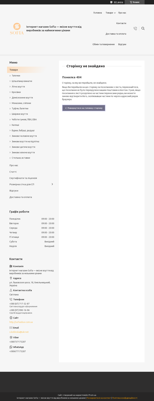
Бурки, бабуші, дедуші (23, 130)
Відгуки (122, 44)
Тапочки (16, 75)
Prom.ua (92, 395)
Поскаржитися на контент (99, 398)
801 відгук (118, 2)
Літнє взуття (18, 86)
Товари (109, 12)
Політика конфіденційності (124, 398)
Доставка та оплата (116, 34)
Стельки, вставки (21, 158)
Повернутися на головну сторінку (85, 108)
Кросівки (16, 92)
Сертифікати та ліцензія (23, 178)
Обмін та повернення (104, 44)
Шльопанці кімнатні (22, 81)
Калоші (15, 125)
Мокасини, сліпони (21, 103)
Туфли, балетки (20, 108)
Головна (98, 12)
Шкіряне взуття (20, 114)
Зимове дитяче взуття (23, 147)
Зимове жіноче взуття (23, 152)
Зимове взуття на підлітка (25, 141)
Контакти (121, 23)
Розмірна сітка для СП (21, 184)
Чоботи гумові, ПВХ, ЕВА (24, 119)
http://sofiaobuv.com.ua (21, 322)
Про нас (122, 12)
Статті (12, 171)
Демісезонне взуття (22, 97)
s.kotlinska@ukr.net (19, 332)
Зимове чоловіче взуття (24, 136)
